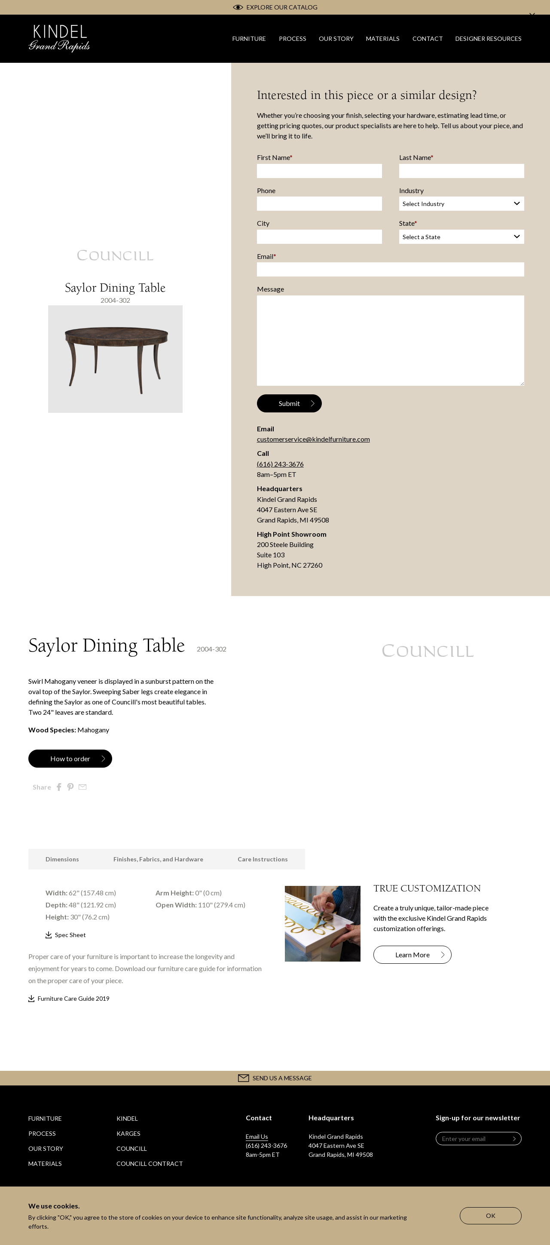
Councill (131, 1148)
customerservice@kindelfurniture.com (313, 439)
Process (42, 1133)
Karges (128, 1133)
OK (490, 1215)
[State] (461, 236)
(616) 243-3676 (280, 464)
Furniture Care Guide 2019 (74, 998)
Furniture (45, 1118)
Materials (45, 1163)
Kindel (127, 1118)
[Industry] (461, 203)
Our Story (45, 1148)
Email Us (257, 1136)
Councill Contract (149, 1163)
